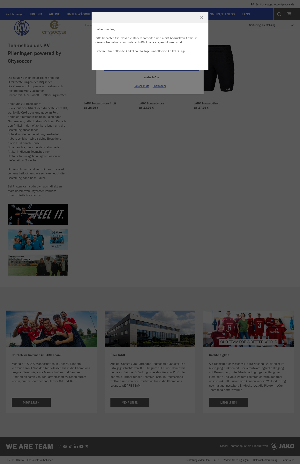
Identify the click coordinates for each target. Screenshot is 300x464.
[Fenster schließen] (202, 17)
